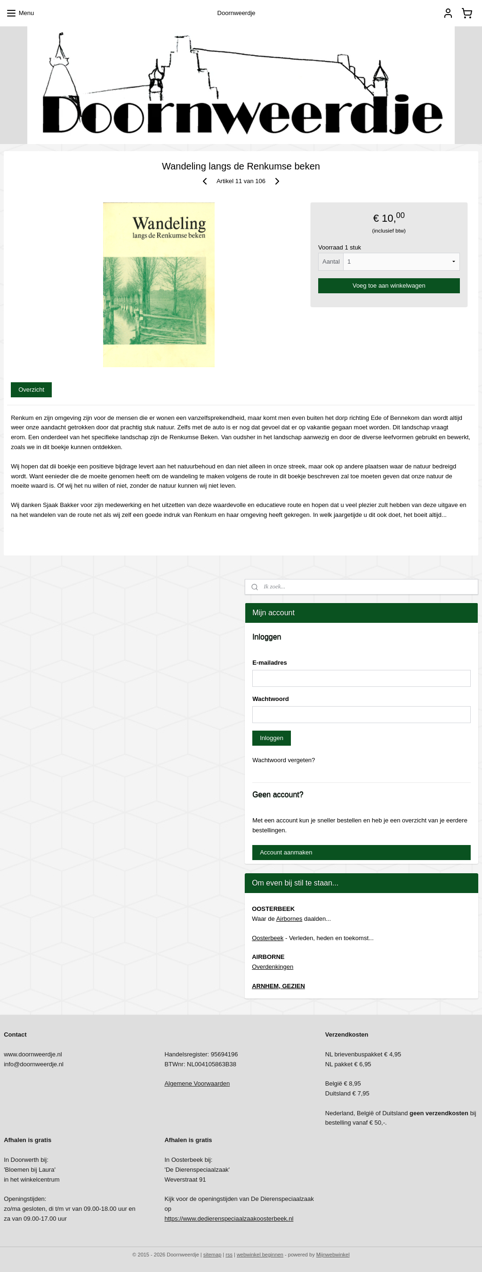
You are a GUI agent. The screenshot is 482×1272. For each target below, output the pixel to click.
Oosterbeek (267, 938)
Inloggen (271, 737)
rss (229, 1254)
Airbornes (289, 918)
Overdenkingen (272, 966)
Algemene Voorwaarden (197, 1083)
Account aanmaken (286, 852)
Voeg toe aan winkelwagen (389, 285)
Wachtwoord (270, 698)
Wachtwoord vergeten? (283, 760)
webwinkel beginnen (260, 1254)
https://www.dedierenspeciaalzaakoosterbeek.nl (228, 1218)
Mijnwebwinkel (333, 1254)
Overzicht (31, 389)
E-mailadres (269, 662)
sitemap (212, 1254)
